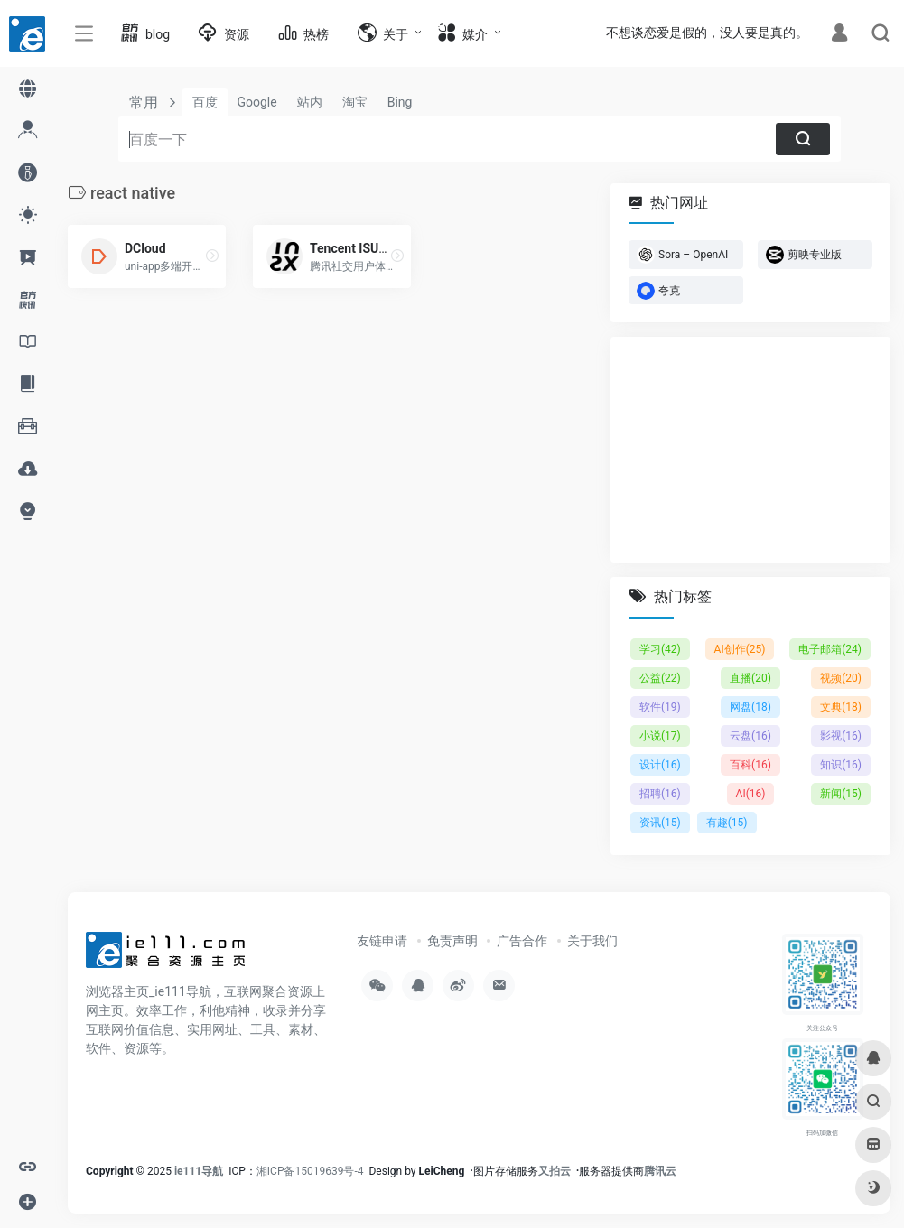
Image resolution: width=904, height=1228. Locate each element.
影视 (841, 736)
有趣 (727, 822)
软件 (660, 707)
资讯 (660, 822)
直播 (750, 678)
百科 (750, 764)
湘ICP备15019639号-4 (310, 1171)
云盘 (750, 736)
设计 (660, 764)
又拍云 (554, 1171)
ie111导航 (198, 1171)
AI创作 (740, 649)
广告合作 (522, 941)
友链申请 (382, 941)
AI (751, 793)
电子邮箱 (830, 649)
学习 (660, 649)
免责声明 (452, 941)
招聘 (660, 793)
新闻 (841, 793)
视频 (841, 678)
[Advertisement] (750, 450)
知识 (841, 764)
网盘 (750, 707)
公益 (660, 678)
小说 (660, 736)
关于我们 (592, 941)
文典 (841, 707)
